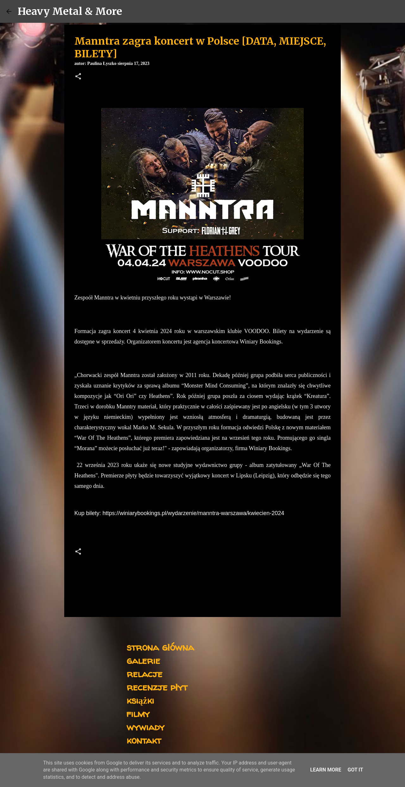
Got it (355, 770)
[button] (78, 76)
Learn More (325, 770)
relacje (144, 673)
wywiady (146, 726)
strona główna (160, 646)
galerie (143, 660)
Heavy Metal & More (70, 11)
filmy (138, 713)
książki (140, 700)
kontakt (144, 739)
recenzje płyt (157, 686)
